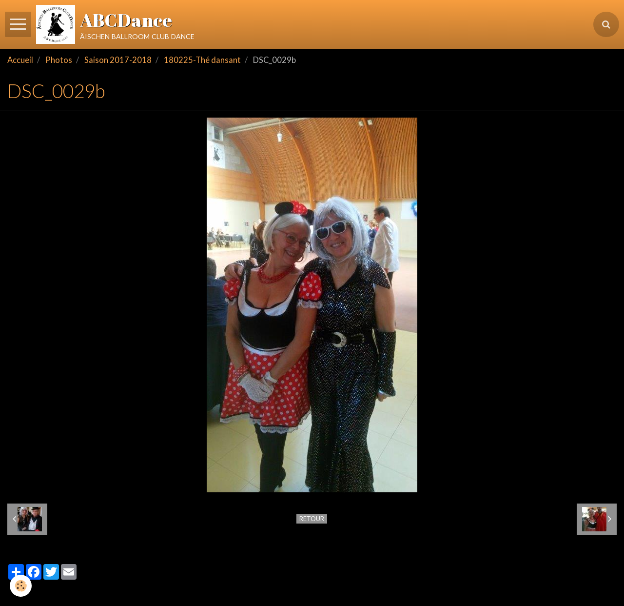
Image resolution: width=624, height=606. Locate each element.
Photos (58, 60)
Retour (311, 519)
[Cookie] (21, 586)
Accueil (20, 60)
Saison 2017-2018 (118, 60)
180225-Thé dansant (202, 60)
